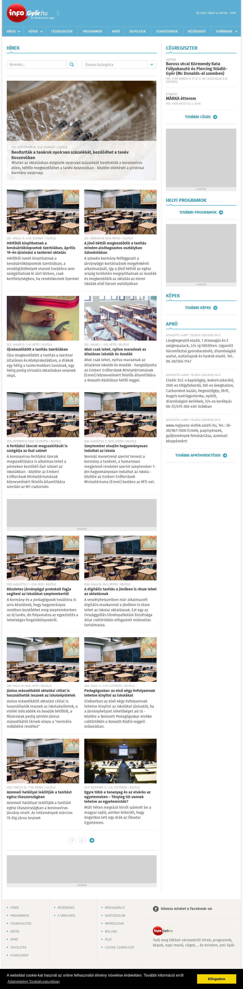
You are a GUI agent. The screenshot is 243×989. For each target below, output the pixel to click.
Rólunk (111, 931)
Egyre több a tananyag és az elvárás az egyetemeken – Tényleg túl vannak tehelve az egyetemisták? (117, 797)
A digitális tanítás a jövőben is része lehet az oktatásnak (120, 591)
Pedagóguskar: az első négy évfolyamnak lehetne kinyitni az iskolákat (119, 693)
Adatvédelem (115, 915)
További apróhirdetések (198, 455)
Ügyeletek (137, 31)
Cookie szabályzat (119, 947)
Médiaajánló (115, 907)
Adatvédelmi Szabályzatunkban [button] (33, 982)
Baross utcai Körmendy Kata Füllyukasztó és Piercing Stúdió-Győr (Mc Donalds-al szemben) (196, 69)
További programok (198, 212)
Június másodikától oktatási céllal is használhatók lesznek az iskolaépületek (41, 693)
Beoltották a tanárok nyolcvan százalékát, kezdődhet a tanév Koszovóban (70, 155)
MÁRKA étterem (181, 98)
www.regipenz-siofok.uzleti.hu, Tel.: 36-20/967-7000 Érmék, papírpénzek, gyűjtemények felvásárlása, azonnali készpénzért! (199, 433)
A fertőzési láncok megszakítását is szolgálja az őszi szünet (37, 448)
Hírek (11, 31)
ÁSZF (108, 939)
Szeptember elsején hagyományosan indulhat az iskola (115, 448)
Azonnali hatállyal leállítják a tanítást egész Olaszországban (39, 794)
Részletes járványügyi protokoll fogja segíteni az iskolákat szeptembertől (39, 591)
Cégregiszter (62, 31)
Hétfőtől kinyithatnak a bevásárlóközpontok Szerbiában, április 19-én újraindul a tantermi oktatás (41, 248)
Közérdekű (197, 31)
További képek (198, 308)
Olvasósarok (167, 31)
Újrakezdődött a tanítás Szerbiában (37, 350)
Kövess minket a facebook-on (186, 909)
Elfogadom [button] (216, 979)
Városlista (58, 13)
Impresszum (114, 923)
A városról (67, 915)
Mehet (71, 64)
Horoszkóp (19, 955)
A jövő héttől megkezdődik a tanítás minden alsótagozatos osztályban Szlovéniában (115, 248)
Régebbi (92, 840)
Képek (33, 31)
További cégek (198, 117)
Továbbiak (224, 31)
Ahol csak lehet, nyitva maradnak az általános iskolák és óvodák (115, 352)
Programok (92, 31)
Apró (116, 31)
